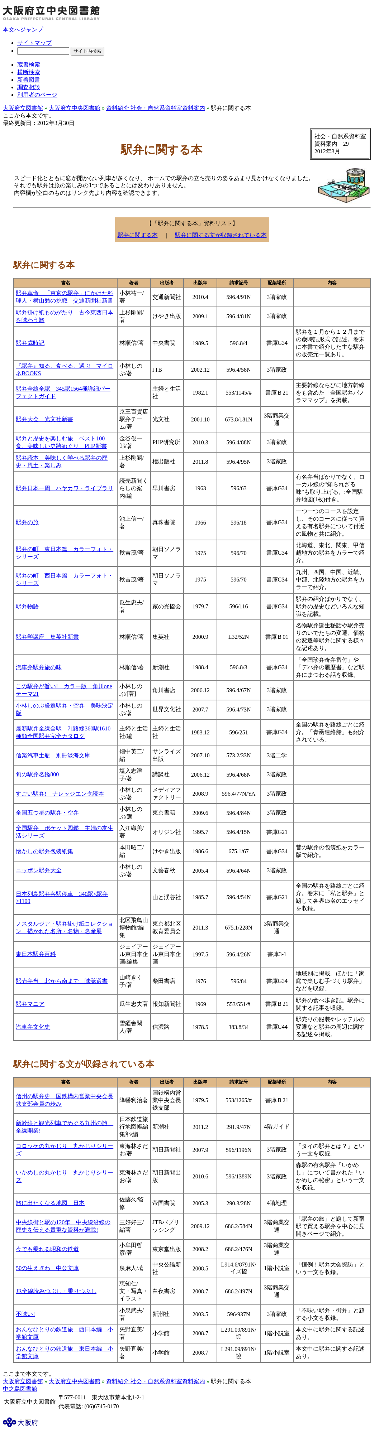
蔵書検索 (28, 65)
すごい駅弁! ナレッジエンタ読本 (60, 794)
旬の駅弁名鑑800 (37, 774)
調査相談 (28, 87)
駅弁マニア (30, 1004)
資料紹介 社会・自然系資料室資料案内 (155, 108)
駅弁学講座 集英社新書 (47, 637)
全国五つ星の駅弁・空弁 (47, 813)
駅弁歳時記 (30, 343)
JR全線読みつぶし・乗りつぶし (56, 1291)
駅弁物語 (27, 606)
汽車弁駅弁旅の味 (39, 667)
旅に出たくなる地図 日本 (50, 1203)
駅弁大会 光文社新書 (44, 419)
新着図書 (28, 80)
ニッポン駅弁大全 (39, 870)
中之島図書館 (20, 1389)
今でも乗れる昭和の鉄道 (47, 1249)
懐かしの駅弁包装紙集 (44, 851)
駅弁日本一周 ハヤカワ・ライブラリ (64, 488)
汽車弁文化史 (33, 1027)
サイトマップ (34, 43)
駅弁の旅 (27, 522)
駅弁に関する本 (138, 235)
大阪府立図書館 (23, 108)
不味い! (25, 1314)
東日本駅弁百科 (36, 954)
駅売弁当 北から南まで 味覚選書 (62, 981)
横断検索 (28, 72)
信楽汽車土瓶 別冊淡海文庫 (53, 755)
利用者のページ (37, 95)
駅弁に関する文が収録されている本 (221, 235)
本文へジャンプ (23, 29)
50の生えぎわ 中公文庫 (47, 1268)
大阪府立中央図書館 (74, 108)
